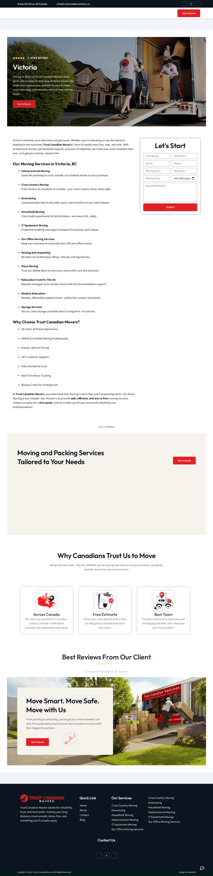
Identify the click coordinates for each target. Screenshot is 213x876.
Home (83, 805)
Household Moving (122, 815)
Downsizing (118, 810)
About (83, 810)
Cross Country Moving (124, 805)
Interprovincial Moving (125, 820)
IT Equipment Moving (124, 825)
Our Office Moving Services (127, 829)
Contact (84, 815)
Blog (82, 820)
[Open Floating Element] (202, 868)
